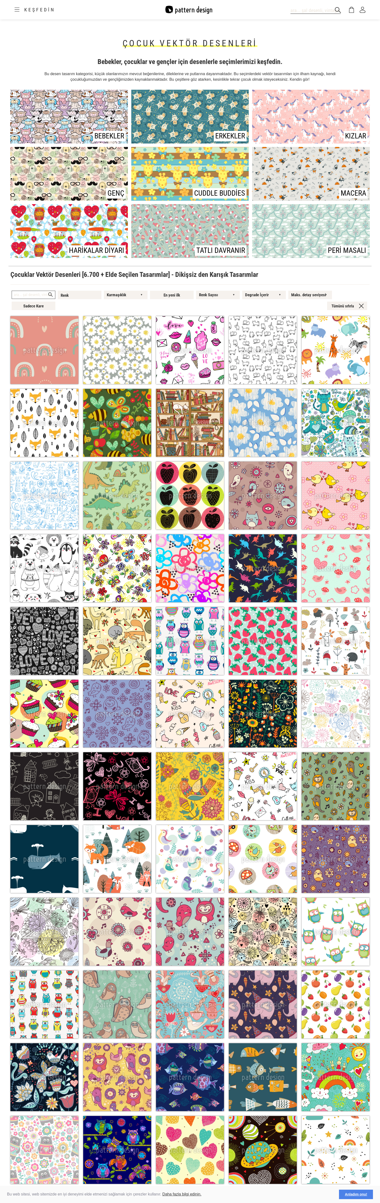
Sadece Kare (33, 306)
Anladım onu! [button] (356, 1194)
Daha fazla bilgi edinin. (181, 1194)
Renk (65, 295)
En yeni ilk (172, 295)
